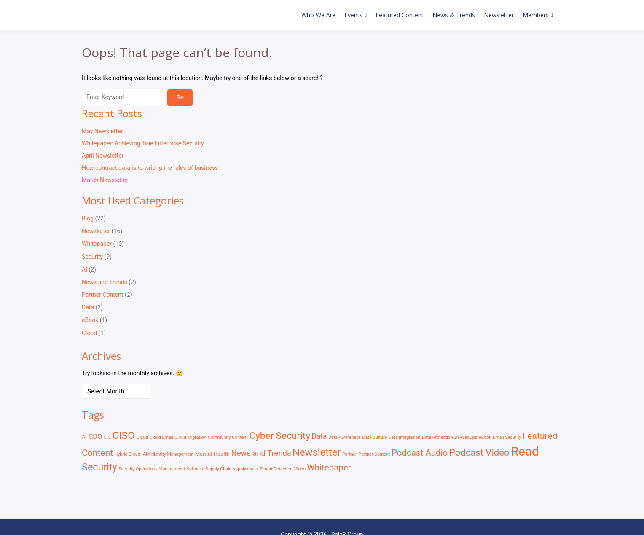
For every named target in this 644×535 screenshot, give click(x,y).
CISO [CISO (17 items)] (123, 435)
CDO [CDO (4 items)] (95, 437)
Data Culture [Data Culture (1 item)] (374, 437)
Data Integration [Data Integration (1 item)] (405, 437)
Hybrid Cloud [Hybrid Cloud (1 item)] (127, 454)
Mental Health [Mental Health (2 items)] (212, 454)
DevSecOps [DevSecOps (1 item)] (465, 437)
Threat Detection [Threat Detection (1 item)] (276, 469)
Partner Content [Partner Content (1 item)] (374, 454)
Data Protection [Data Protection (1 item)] (437, 437)
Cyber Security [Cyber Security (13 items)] (279, 435)
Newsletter (499, 15)
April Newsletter (102, 155)
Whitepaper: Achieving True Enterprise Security (143, 143)
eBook (90, 320)
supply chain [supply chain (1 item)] (245, 469)
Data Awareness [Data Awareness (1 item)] (344, 437)
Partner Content (102, 294)
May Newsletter (102, 131)
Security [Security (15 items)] (99, 467)
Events (353, 15)
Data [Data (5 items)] (319, 436)
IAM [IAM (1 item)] (146, 454)
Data (88, 307)
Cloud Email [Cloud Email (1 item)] (161, 437)
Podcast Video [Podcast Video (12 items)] (479, 452)
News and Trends (104, 282)
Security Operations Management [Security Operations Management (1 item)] (151, 469)
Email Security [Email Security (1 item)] (507, 437)
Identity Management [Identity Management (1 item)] (172, 454)
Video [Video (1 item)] (300, 469)
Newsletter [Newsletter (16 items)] (316, 452)
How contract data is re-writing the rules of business (150, 167)
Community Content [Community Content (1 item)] (228, 437)
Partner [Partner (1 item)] (349, 454)
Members (536, 15)
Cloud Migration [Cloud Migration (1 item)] (190, 437)
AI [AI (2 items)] (84, 437)
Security (92, 256)
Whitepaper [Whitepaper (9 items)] (329, 467)
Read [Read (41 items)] (525, 451)
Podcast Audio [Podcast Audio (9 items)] (420, 453)
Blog (88, 218)
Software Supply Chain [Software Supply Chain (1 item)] (209, 469)
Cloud (89, 333)
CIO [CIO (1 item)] (107, 437)
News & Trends (453, 15)
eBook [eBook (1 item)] (485, 437)
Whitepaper (97, 243)
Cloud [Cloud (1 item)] (142, 437)
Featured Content (400, 15)
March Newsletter (105, 180)
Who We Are (318, 15)
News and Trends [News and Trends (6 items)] (261, 453)
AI (84, 269)
